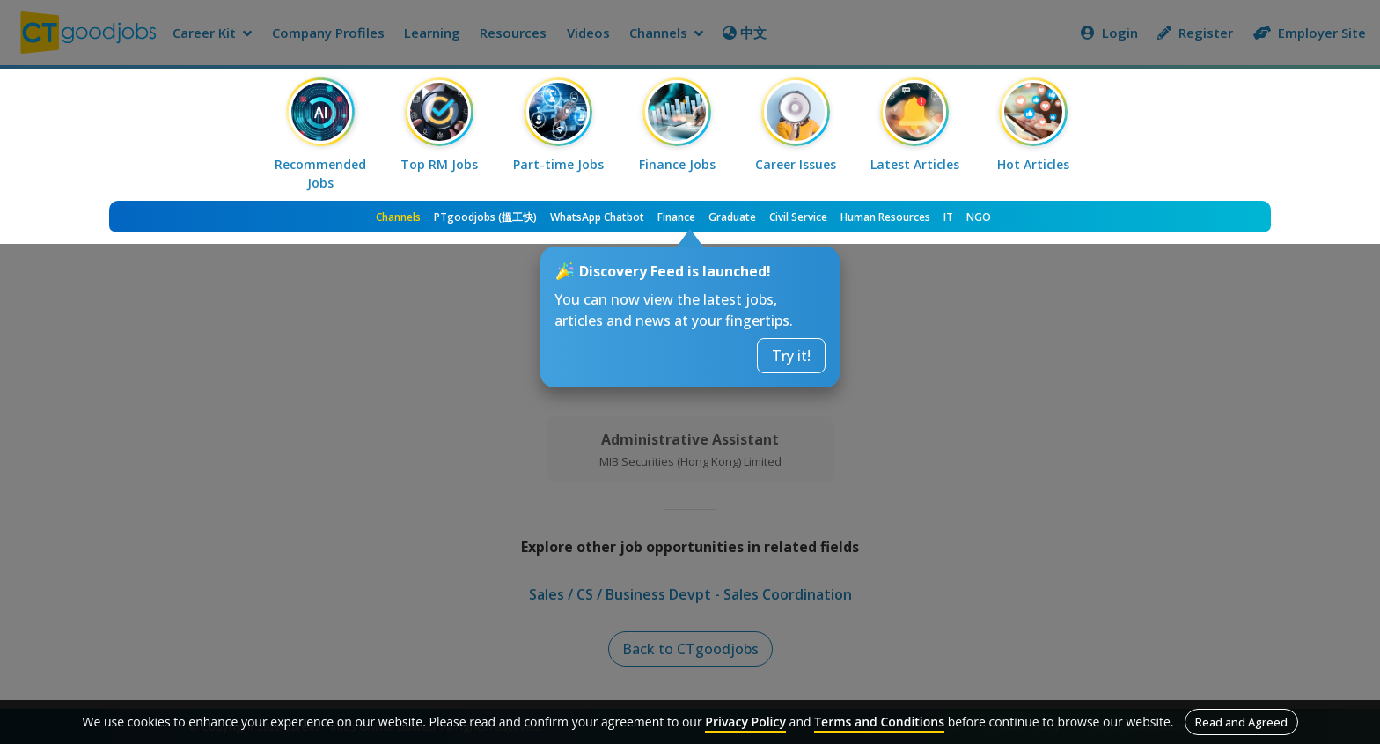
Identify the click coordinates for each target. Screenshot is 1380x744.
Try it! (791, 355)
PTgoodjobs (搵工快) (485, 217)
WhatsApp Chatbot (597, 217)
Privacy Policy (745, 721)
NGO (978, 217)
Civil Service (798, 217)
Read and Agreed (1241, 722)
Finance (676, 217)
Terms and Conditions (879, 721)
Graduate (732, 217)
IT (948, 217)
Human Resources (885, 217)
